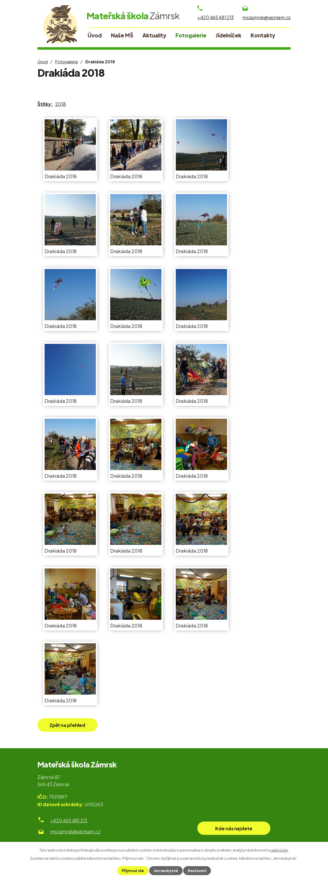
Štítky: (45, 104)
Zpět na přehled (67, 725)
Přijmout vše (133, 870)
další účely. (280, 850)
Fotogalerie (66, 61)
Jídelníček (228, 35)
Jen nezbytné (166, 870)
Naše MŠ (122, 35)
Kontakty (263, 35)
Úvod (42, 61)
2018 (60, 104)
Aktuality (154, 35)
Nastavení (197, 870)
